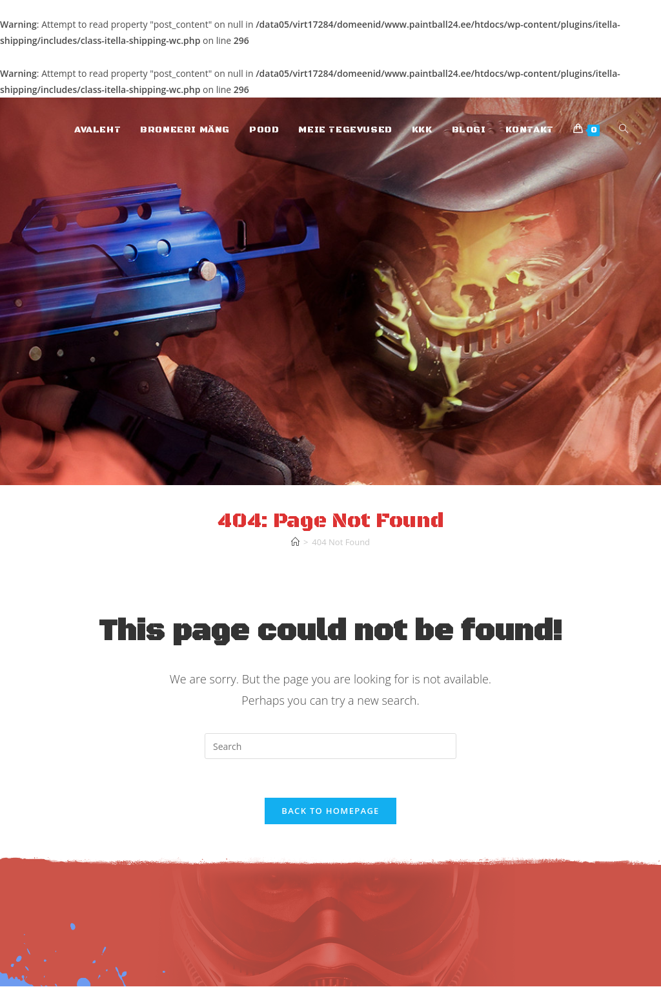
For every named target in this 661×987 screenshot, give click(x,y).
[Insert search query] (330, 746)
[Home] (295, 542)
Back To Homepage (330, 811)
